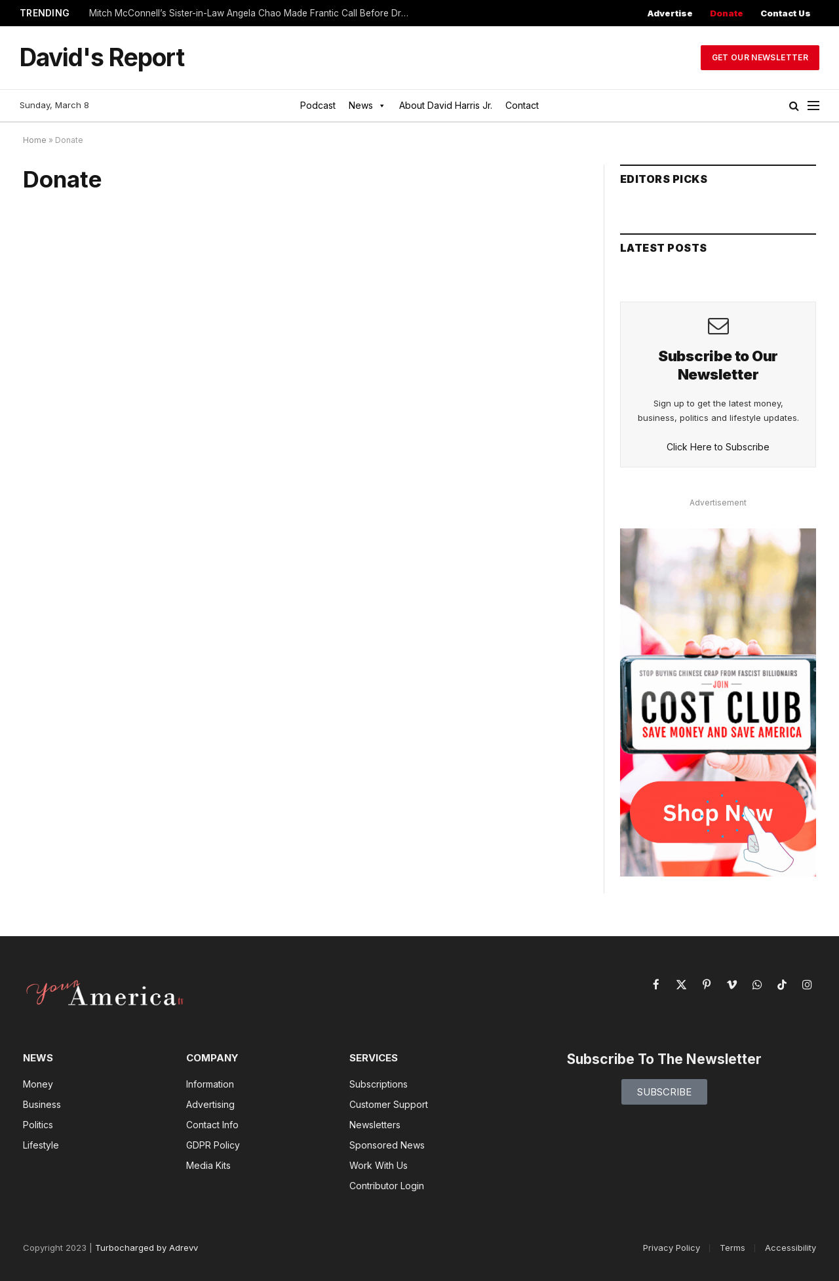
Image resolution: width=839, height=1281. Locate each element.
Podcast (318, 105)
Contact (522, 105)
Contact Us (785, 13)
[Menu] (813, 106)
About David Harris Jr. (445, 105)
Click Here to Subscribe (718, 446)
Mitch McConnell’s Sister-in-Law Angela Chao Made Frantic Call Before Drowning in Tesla (253, 13)
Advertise (670, 13)
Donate (726, 13)
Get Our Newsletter (760, 57)
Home (35, 140)
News (367, 105)
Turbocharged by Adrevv (146, 1247)
